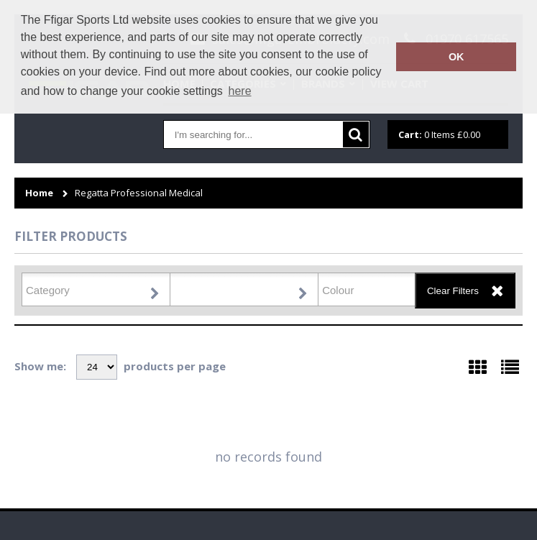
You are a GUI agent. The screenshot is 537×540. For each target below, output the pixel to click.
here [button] (240, 91)
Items (439, 134)
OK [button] (456, 57)
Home (39, 193)
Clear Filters (453, 290)
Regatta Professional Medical (139, 193)
